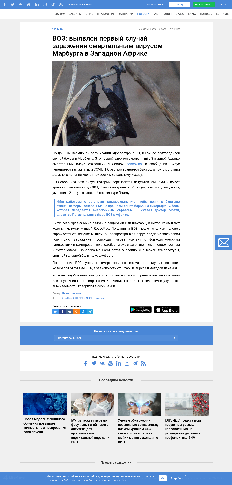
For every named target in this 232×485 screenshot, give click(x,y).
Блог (156, 14)
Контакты (222, 14)
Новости (143, 14)
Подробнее (177, 478)
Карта (192, 14)
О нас (89, 14)
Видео (180, 14)
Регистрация (155, 4)
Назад (57, 28)
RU (223, 4)
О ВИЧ (168, 14)
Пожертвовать (204, 4)
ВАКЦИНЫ (75, 14)
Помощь (206, 14)
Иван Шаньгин (71, 293)
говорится (135, 164)
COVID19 (59, 14)
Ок (162, 478)
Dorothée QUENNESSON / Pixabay (82, 298)
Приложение (105, 14)
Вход (180, 4)
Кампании (126, 14)
